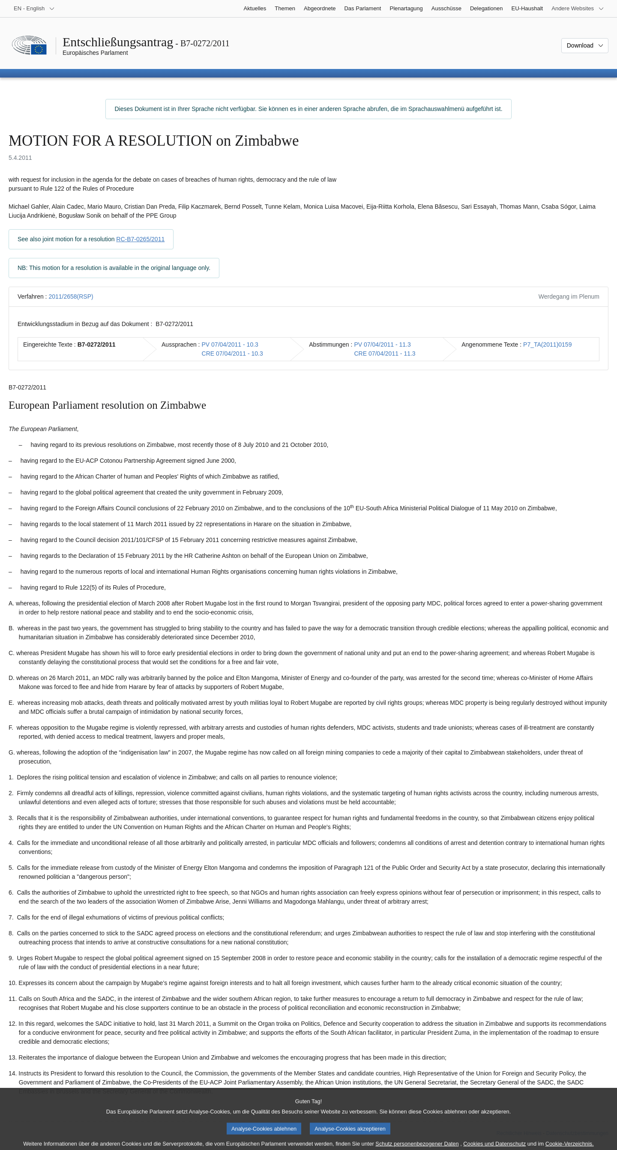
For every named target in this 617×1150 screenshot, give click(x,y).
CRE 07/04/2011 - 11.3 (384, 353)
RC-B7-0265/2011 (140, 239)
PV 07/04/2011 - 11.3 (382, 344)
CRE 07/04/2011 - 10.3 (232, 353)
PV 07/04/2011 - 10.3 (230, 344)
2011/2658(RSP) (70, 296)
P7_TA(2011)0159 (547, 344)
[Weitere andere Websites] (577, 8)
